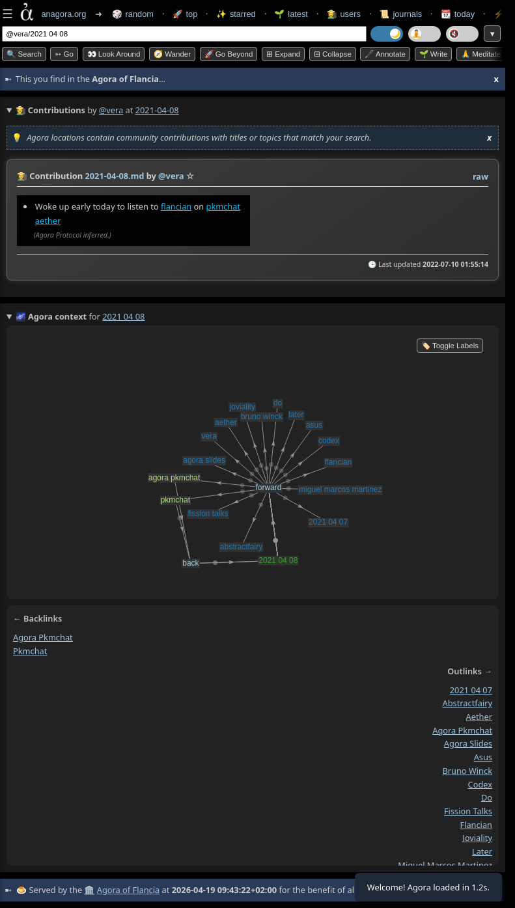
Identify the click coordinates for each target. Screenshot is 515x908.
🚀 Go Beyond (228, 54)
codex (480, 784)
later (482, 851)
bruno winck (467, 771)
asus (483, 757)
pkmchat (223, 206)
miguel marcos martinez (445, 865)
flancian (176, 206)
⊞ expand (283, 54)
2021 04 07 (471, 690)
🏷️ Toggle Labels (450, 346)
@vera (111, 110)
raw (480, 176)
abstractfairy (467, 703)
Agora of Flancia (128, 890)
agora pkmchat (43, 637)
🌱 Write (433, 54)
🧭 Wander (172, 54)
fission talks (468, 811)
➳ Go (64, 54)
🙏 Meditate (481, 54)
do (486, 797)
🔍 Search (24, 54)
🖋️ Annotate (385, 54)
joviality (477, 838)
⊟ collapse (333, 54)
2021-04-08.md (114, 176)
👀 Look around (114, 54)
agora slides (468, 744)
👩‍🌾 (22, 176)
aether (48, 221)
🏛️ (89, 890)
